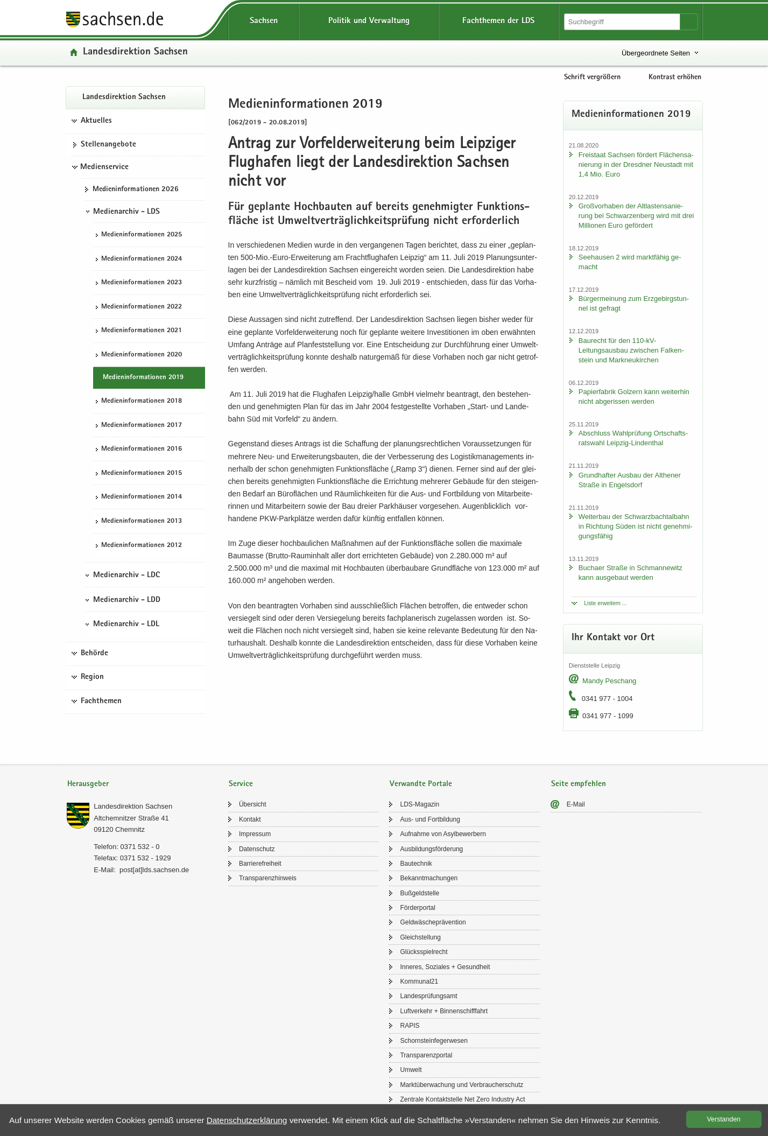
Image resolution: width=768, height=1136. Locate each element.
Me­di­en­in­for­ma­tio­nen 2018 (141, 401)
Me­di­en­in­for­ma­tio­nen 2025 (141, 235)
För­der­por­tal (417, 907)
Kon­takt (250, 819)
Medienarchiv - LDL (126, 624)
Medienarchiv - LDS (126, 212)
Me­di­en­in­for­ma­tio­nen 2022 (141, 307)
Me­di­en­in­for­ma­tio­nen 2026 (136, 189)
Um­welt (410, 1070)
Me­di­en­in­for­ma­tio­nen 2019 (143, 377)
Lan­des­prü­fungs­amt (428, 996)
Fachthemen (101, 701)
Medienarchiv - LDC (126, 575)
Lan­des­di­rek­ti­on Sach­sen (135, 52)
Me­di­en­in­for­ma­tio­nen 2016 (141, 449)
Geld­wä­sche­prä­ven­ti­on (433, 922)
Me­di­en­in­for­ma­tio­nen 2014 (141, 497)
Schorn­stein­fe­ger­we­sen (433, 1040)
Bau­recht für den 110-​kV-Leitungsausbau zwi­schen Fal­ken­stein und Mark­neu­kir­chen (631, 350)
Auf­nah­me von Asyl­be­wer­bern (442, 834)
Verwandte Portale (421, 784)
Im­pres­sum (255, 834)
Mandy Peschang (609, 681)
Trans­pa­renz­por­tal (426, 1055)
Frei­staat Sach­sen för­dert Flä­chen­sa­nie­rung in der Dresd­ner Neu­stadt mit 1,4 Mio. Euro (636, 164)
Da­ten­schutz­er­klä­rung (247, 1120)
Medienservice (104, 167)
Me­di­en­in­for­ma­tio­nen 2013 (141, 521)
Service (241, 784)
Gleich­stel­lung (420, 937)
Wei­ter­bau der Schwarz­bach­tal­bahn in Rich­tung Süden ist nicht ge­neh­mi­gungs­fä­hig (636, 526)
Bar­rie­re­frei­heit (260, 863)
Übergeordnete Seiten (656, 53)
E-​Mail (576, 804)
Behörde (94, 653)
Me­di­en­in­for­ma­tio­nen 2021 (141, 330)
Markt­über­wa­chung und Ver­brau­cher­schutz (461, 1085)
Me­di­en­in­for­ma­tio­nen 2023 (141, 282)
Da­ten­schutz (257, 849)
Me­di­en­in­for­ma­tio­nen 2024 (141, 259)
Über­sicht (252, 804)
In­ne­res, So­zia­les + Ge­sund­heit (445, 967)
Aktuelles (96, 121)
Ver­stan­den (724, 1119)
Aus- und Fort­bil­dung (430, 819)
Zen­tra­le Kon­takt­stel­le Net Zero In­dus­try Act (462, 1099)
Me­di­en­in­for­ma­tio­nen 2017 (141, 425)
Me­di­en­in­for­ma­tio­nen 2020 (141, 355)
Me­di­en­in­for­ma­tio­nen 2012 (141, 545)
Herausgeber (88, 784)
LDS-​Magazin (419, 804)
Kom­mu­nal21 (419, 981)
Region (92, 677)
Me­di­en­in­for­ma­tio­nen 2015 (141, 473)
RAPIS (409, 1025)
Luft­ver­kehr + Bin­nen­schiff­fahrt (444, 1011)
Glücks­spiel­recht (423, 952)
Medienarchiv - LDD (126, 600)
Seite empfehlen (578, 784)
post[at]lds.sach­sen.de (154, 870)
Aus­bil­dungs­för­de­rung (431, 849)
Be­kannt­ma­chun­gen (428, 878)
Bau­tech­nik (416, 863)
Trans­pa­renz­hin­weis (268, 878)
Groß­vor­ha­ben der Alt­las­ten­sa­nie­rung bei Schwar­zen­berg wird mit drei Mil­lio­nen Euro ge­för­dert (636, 215)
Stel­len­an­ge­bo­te (108, 145)
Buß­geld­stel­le (419, 893)
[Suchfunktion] (622, 21)
